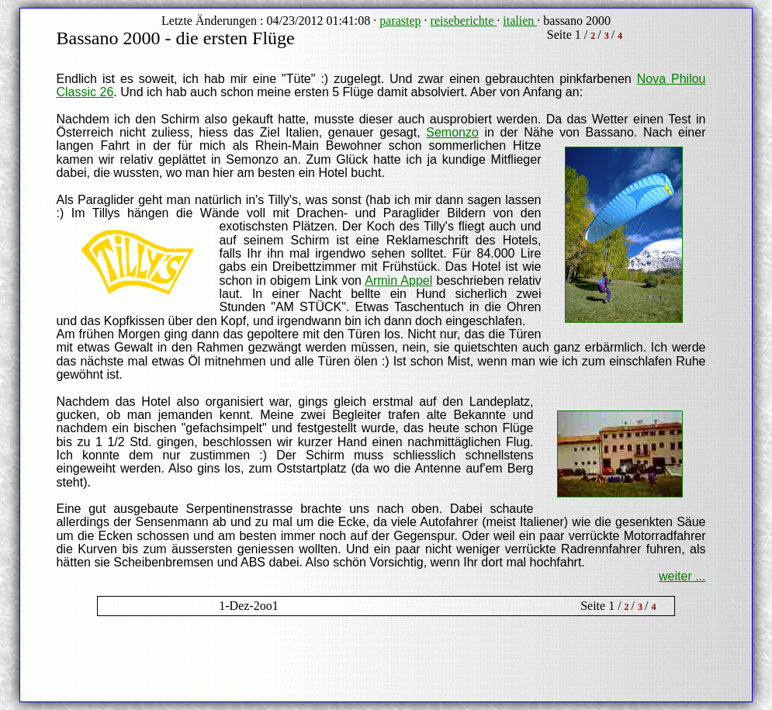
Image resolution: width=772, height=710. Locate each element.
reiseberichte (464, 20)
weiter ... (682, 576)
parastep (400, 20)
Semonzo (452, 132)
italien (520, 20)
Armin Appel (398, 280)
